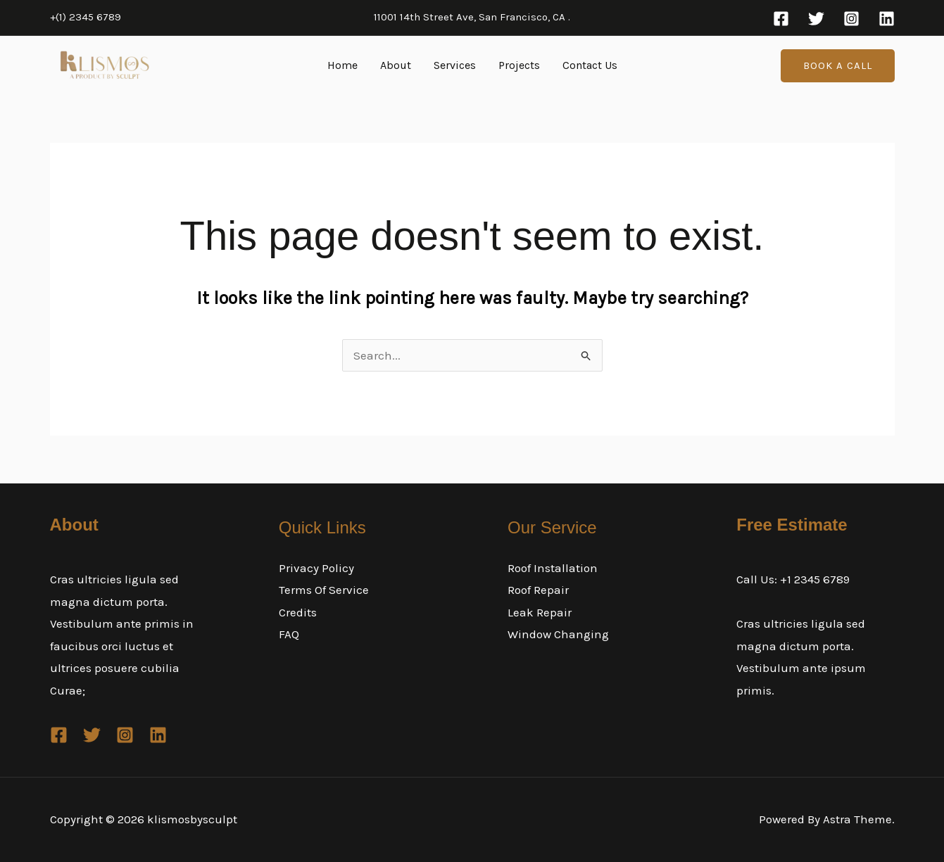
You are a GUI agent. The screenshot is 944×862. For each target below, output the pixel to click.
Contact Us (589, 65)
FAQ (289, 634)
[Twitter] (816, 19)
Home (342, 65)
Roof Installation (553, 568)
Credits (298, 612)
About (395, 65)
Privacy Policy (316, 568)
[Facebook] (781, 19)
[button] (838, 65)
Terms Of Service (324, 590)
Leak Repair (540, 612)
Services (455, 65)
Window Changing (558, 634)
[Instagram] (851, 19)
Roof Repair (538, 590)
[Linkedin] (887, 19)
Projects (519, 65)
